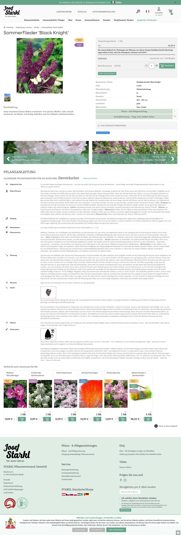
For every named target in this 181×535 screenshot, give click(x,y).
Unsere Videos (125, 467)
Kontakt (7, 479)
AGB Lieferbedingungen (13, 489)
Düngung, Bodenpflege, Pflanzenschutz (78, 454)
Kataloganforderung (70, 469)
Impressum (8, 483)
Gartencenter (67, 479)
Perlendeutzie (113, 373)
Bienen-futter (79, 40)
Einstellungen (80, 530)
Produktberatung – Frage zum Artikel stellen (134, 116)
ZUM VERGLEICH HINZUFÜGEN (113, 125)
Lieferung (102, 58)
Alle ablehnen (97, 530)
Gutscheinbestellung (70, 473)
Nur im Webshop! (83, 381)
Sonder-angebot (133, 386)
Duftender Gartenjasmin (37, 374)
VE (25, 412)
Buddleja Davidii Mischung (162, 50)
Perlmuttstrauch (64, 373)
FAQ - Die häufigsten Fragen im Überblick (136, 451)
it (147, 11)
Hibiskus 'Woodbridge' (12, 374)
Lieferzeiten (8, 492)
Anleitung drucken (90, 178)
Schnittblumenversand (71, 476)
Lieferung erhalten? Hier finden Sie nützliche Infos (140, 454)
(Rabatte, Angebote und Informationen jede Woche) (141, 499)
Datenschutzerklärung (13, 486)
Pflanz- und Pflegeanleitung (134, 111)
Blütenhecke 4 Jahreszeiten (139, 374)
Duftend (32, 381)
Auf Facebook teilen (103, 132)
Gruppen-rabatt (79, 45)
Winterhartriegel (89, 373)
